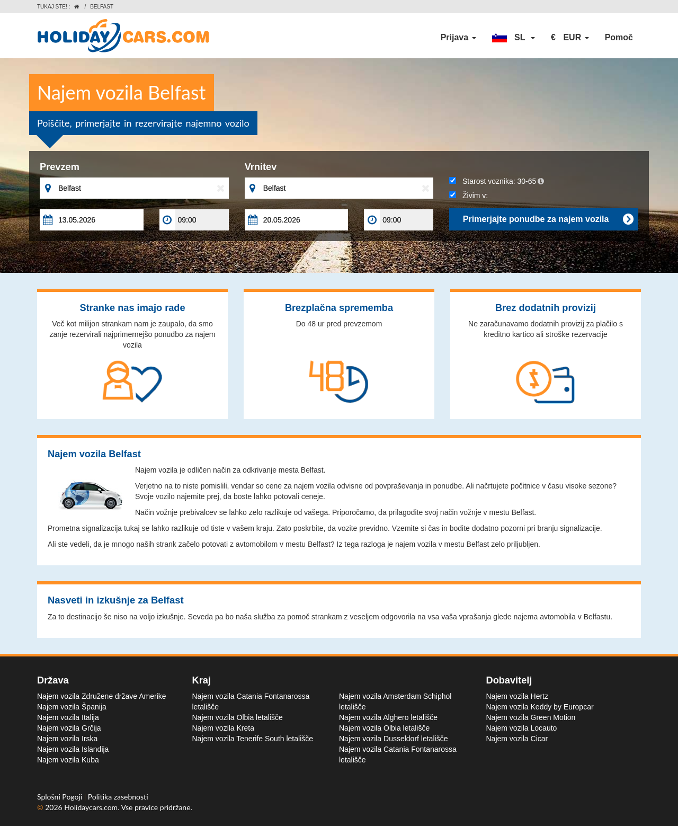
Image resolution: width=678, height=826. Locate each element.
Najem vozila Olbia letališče (237, 717)
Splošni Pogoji (60, 796)
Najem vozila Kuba (68, 760)
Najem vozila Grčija (69, 728)
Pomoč (619, 37)
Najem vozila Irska (67, 738)
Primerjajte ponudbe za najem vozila (548, 219)
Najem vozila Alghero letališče (388, 717)
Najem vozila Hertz (517, 696)
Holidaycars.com (91, 807)
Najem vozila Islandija (73, 749)
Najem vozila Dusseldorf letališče (393, 738)
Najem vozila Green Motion (531, 717)
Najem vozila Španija (71, 707)
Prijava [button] (458, 37)
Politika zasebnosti (118, 796)
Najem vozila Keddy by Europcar (540, 707)
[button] (513, 37)
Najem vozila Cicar (517, 738)
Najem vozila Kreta (223, 728)
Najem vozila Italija (68, 717)
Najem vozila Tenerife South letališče (253, 738)
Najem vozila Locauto (521, 728)
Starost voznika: (496, 181)
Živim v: (468, 195)
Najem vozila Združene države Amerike (101, 696)
